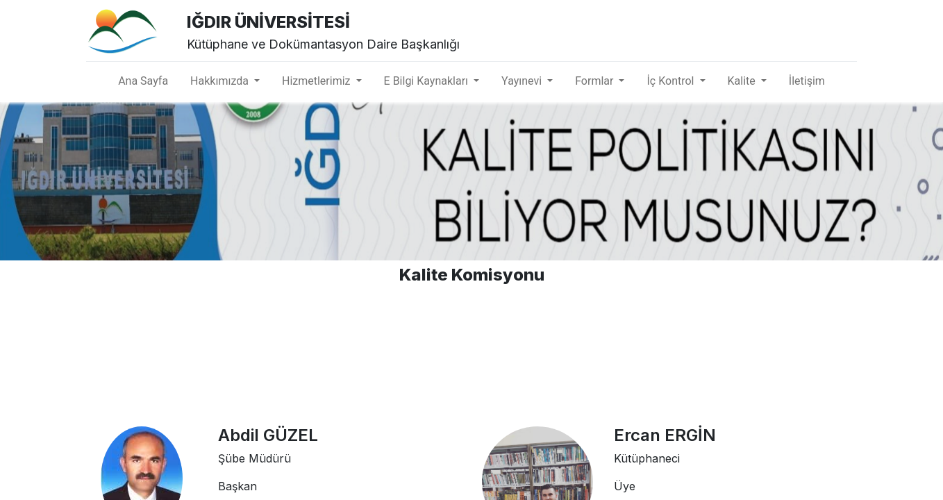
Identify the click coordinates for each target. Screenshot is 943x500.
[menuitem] (143, 81)
